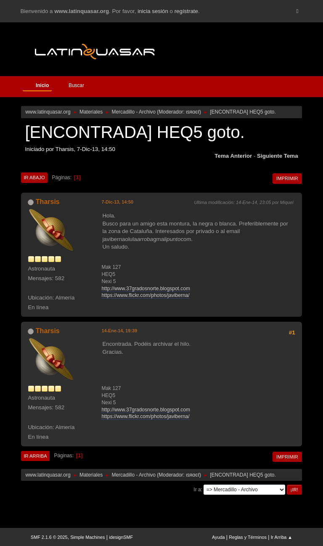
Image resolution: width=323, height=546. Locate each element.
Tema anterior (233, 156)
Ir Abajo (34, 177)
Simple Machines (87, 537)
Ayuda (218, 537)
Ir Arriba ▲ (281, 537)
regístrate (186, 11)
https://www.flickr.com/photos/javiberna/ (145, 295)
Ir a (197, 490)
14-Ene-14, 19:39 (119, 330)
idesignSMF (121, 537)
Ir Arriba (35, 456)
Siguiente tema (277, 156)
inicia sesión (153, 11)
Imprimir (287, 178)
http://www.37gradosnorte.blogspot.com (145, 289)
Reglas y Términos (248, 537)
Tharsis (48, 201)
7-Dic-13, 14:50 (117, 201)
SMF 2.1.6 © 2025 (49, 537)
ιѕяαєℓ (192, 112)
